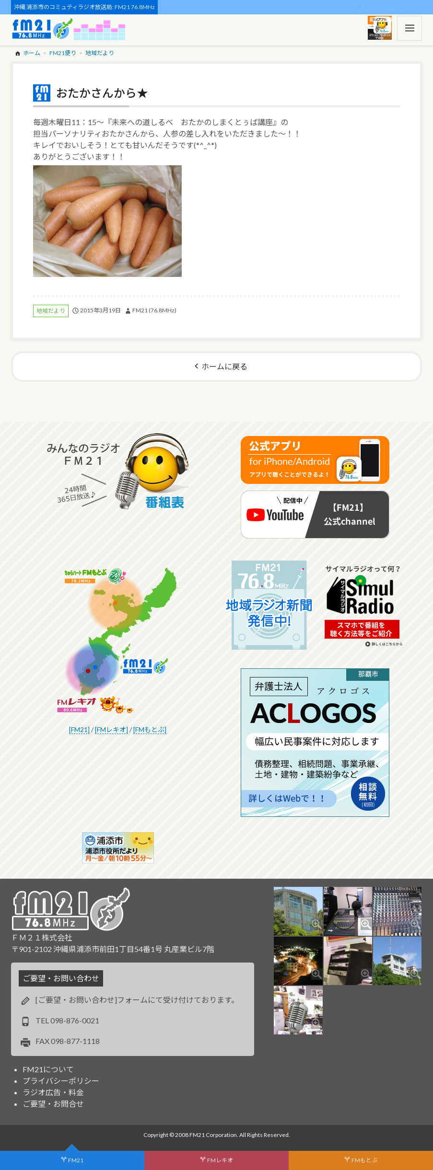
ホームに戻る (224, 366)
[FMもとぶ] (149, 729)
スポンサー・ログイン (392, 7)
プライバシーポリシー (61, 1080)
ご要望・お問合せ (53, 1103)
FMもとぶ (364, 1160)
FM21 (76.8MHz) (154, 310)
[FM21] (79, 729)
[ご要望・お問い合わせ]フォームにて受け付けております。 (137, 999)
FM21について (48, 1069)
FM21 (75, 1160)
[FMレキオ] (111, 729)
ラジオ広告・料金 (53, 1092)
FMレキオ (220, 1160)
